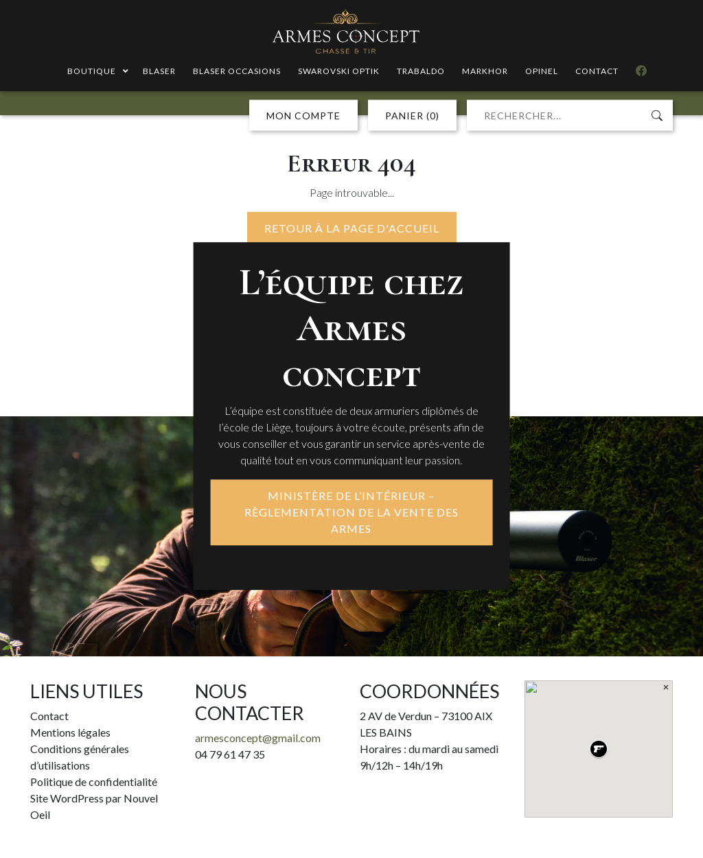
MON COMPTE (303, 115)
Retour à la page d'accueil (351, 228)
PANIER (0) (412, 115)
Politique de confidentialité (93, 781)
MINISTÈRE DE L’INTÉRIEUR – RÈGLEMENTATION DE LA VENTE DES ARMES (351, 513)
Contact (49, 715)
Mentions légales (70, 732)
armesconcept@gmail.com (258, 737)
